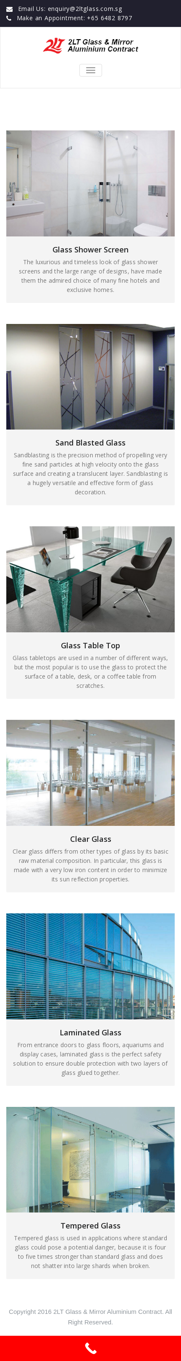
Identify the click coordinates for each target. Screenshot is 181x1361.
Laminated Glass (90, 1032)
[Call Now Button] (90, 1348)
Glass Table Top (90, 645)
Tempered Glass (90, 1225)
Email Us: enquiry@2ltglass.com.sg (70, 9)
